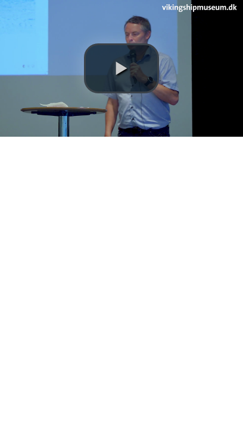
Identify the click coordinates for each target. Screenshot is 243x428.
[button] (121, 68)
